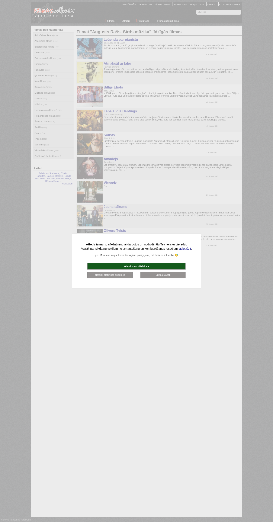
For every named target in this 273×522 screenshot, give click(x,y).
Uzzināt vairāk (163, 275)
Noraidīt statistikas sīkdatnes (110, 275)
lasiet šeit (185, 248)
